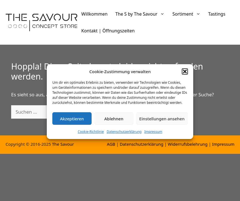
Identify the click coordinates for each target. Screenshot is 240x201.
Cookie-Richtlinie (91, 134)
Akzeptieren (72, 121)
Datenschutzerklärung (124, 134)
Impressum (153, 134)
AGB (111, 144)
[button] (185, 73)
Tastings (217, 14)
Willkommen (94, 14)
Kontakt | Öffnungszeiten (108, 31)
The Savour (63, 144)
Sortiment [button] (188, 14)
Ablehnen (114, 121)
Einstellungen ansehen (162, 121)
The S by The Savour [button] (141, 14)
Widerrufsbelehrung (188, 144)
